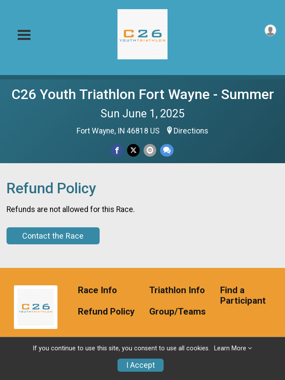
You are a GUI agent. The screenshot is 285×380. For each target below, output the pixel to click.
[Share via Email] (150, 150)
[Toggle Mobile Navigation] (24, 35)
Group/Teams (177, 312)
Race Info (97, 290)
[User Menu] (270, 30)
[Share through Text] (167, 150)
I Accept (140, 365)
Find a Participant (243, 295)
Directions (191, 131)
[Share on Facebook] (117, 150)
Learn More (230, 348)
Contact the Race (53, 235)
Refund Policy (106, 312)
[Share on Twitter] (133, 150)
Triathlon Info (177, 290)
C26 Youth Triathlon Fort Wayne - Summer (142, 94)
